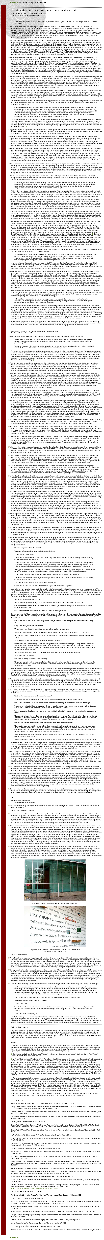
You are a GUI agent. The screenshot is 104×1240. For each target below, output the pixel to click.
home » (14, 2)
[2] (67, 229)
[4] (34, 360)
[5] (92, 967)
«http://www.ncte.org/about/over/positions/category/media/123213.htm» (34, 1188)
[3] (92, 234)
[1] (26, 126)
